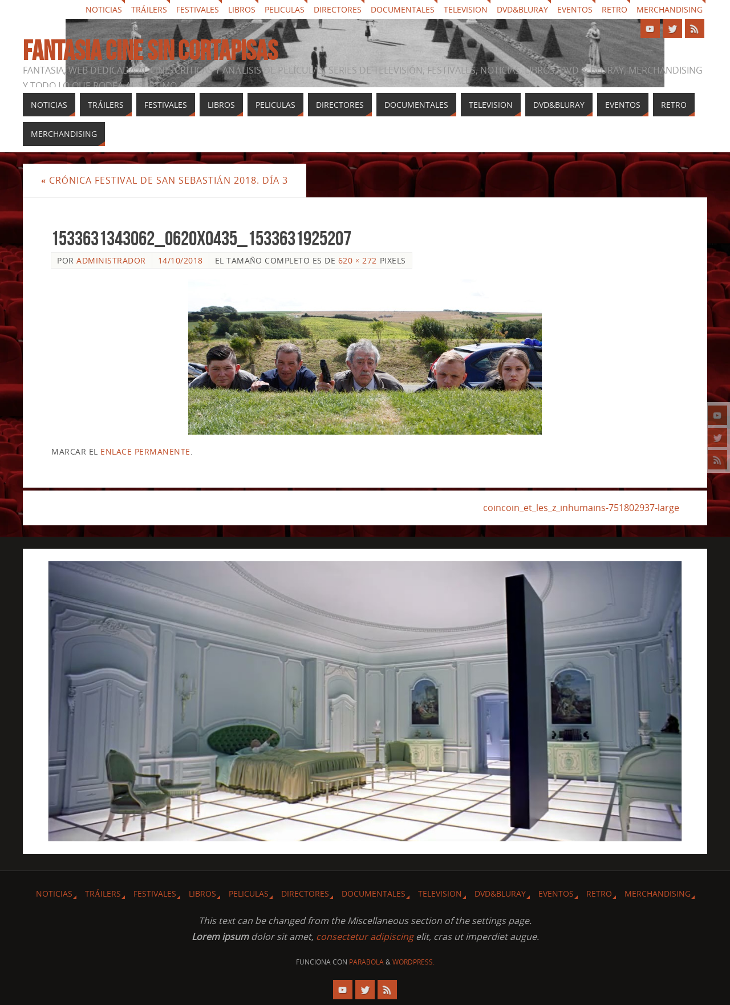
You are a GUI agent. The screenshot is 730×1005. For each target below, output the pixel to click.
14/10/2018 (180, 260)
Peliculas (285, 9)
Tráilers (149, 9)
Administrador (111, 260)
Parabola (366, 962)
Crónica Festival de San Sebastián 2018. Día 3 (164, 180)
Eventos (575, 9)
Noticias (104, 9)
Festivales (197, 9)
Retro (614, 9)
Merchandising (669, 9)
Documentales (403, 9)
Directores (338, 9)
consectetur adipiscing (364, 936)
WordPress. (413, 962)
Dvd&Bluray (522, 9)
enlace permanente (145, 451)
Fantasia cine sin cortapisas (150, 51)
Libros (242, 9)
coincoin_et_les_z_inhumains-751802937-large (581, 507)
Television (466, 9)
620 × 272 (357, 260)
